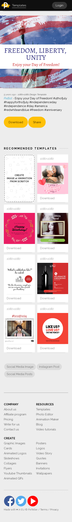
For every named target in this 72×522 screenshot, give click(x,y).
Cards (8, 448)
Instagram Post (49, 367)
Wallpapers (44, 473)
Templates (43, 409)
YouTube (32, 501)
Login (59, 5)
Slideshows (11, 458)
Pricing (8, 419)
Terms (43, 509)
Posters (41, 443)
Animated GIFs (13, 478)
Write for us (11, 424)
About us (10, 409)
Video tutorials (46, 429)
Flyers (8, 468)
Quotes (41, 458)
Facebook (9, 501)
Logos (40, 448)
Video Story (44, 453)
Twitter (21, 501)
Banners (41, 463)
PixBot (8, 98)
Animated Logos (15, 453)
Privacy (54, 509)
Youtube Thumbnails (18, 473)
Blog (39, 424)
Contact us (11, 429)
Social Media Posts (19, 374)
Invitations (43, 468)
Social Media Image (20, 367)
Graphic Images (14, 443)
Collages (10, 463)
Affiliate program (15, 414)
